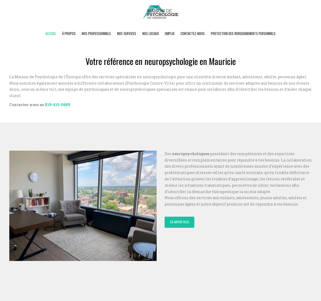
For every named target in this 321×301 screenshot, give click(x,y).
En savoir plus (179, 222)
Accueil (50, 33)
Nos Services (126, 33)
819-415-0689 (57, 104)
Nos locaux (150, 33)
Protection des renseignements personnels (243, 33)
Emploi (169, 33)
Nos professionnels (96, 33)
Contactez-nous (193, 33)
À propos (69, 33)
